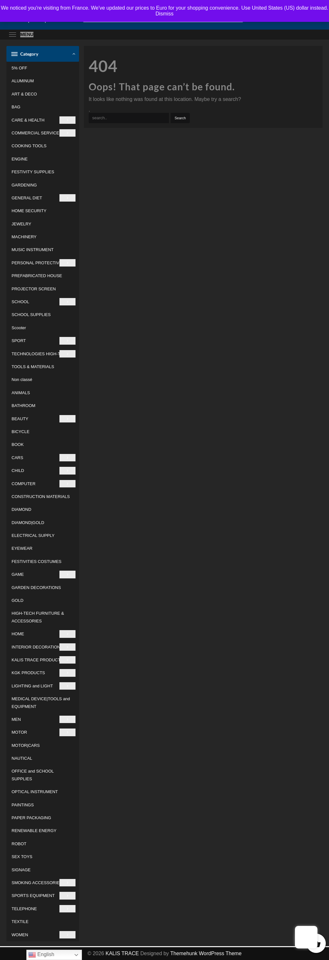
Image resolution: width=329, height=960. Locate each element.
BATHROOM (23, 405)
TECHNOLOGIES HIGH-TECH (44, 354)
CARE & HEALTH (44, 120)
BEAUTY (44, 418)
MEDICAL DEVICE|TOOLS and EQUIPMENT (41, 702)
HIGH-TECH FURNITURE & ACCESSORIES (38, 617)
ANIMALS (21, 392)
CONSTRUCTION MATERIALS (41, 496)
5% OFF (19, 68)
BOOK (18, 444)
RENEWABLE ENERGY (34, 830)
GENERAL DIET (44, 198)
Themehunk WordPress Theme (206, 953)
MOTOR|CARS (26, 745)
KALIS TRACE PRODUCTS (44, 660)
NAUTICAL (22, 758)
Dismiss (164, 13)
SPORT (44, 340)
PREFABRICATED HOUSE (37, 275)
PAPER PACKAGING (31, 817)
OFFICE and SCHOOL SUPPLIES (33, 775)
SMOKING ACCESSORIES (44, 882)
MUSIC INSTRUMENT (33, 249)
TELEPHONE (44, 908)
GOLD (17, 600)
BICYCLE (21, 431)
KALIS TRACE (122, 953)
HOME (44, 634)
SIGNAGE (21, 869)
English (41, 955)
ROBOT (19, 843)
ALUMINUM (23, 80)
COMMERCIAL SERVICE (44, 133)
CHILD (44, 470)
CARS (44, 457)
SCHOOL (44, 301)
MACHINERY (24, 236)
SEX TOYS (22, 856)
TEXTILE (20, 921)
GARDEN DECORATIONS (36, 587)
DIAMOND (21, 509)
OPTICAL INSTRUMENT (35, 791)
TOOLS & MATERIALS (33, 366)
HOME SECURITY (29, 210)
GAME (44, 574)
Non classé (22, 379)
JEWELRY (21, 224)
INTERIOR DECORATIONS (44, 647)
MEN (44, 719)
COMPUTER (44, 483)
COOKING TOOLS (29, 145)
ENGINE (20, 159)
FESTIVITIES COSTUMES (36, 561)
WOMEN (44, 934)
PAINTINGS (23, 804)
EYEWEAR (22, 548)
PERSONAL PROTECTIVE (44, 263)
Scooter (19, 327)
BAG (16, 106)
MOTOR (44, 732)
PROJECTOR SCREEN (34, 288)
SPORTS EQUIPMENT (44, 895)
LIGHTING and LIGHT (44, 686)
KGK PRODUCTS (44, 672)
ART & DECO (24, 94)
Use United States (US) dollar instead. (284, 8)
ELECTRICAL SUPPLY (33, 535)
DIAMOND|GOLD (28, 522)
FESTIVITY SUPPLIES (33, 171)
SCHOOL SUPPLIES (31, 314)
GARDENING (24, 185)
